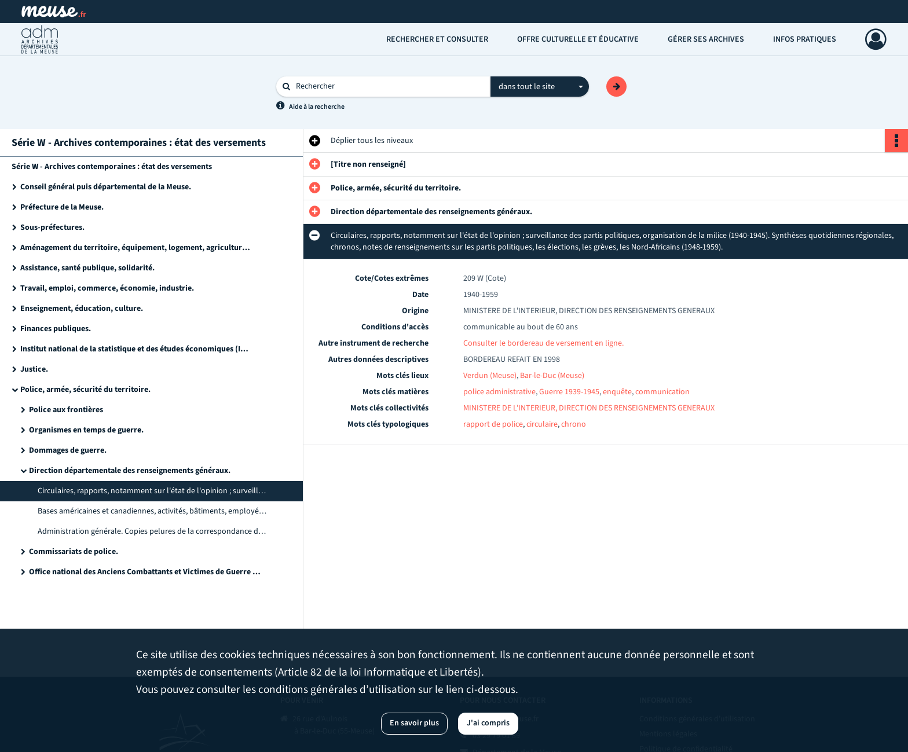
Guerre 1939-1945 (569, 392)
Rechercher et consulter (437, 39)
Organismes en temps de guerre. (86, 430)
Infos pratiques (804, 39)
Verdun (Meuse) (490, 375)
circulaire (542, 424)
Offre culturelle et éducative (578, 39)
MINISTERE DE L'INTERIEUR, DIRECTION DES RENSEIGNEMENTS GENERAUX (589, 408)
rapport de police (493, 424)
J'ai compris (488, 723)
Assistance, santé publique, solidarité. (87, 268)
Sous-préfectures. (52, 227)
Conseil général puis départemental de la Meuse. (105, 187)
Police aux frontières (66, 410)
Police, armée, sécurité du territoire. (85, 389)
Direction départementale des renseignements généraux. (129, 470)
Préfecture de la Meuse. (62, 207)
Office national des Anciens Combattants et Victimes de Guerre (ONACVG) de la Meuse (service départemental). (145, 572)
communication (662, 392)
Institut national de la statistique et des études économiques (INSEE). (136, 349)
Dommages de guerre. (68, 450)
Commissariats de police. (73, 551)
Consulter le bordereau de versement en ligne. (543, 343)
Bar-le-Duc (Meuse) (552, 375)
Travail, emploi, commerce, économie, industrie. (107, 288)
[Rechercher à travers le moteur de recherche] (389, 86)
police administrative (499, 392)
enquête (617, 392)
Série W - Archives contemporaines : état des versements (112, 167)
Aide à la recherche (317, 107)
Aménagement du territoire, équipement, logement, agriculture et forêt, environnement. (136, 248)
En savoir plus (414, 723)
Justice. (34, 369)
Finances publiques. (55, 329)
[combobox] (539, 86)
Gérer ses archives (706, 39)
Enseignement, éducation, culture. (81, 308)
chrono (573, 424)
